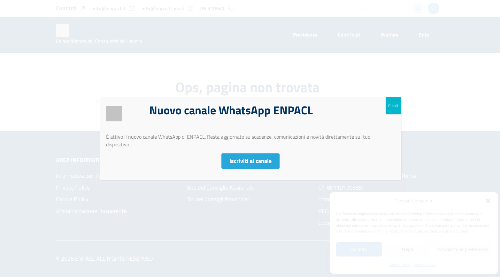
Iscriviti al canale (250, 161)
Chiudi (393, 105)
